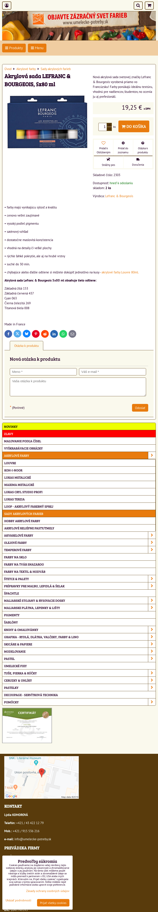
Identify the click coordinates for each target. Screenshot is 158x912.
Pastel (80, 658)
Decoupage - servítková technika (31, 694)
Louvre (10, 463)
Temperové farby (80, 549)
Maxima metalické (19, 484)
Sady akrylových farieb (23, 513)
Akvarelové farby (80, 535)
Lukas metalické (17, 477)
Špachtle (11, 593)
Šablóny (11, 622)
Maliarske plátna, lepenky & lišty (80, 607)
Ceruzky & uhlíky (80, 680)
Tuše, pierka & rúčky (80, 672)
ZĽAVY (8, 433)
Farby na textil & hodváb (24, 571)
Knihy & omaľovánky (80, 629)
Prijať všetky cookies (53, 903)
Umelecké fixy (15, 666)
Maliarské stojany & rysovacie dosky (80, 600)
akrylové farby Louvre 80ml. (120, 272)
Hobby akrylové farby (22, 520)
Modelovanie (80, 651)
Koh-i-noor (13, 470)
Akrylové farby (80, 455)
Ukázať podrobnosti (18, 900)
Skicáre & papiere (80, 644)
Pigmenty (12, 615)
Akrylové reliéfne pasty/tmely (29, 528)
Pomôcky (80, 701)
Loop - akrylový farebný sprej (28, 506)
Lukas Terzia (14, 499)
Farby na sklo (15, 557)
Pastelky (80, 687)
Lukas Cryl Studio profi (23, 492)
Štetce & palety (80, 578)
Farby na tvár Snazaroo (24, 564)
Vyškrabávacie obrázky (23, 448)
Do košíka (134, 126)
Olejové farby (80, 542)
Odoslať (140, 408)
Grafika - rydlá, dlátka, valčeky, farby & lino (80, 636)
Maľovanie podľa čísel (22, 441)
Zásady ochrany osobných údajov (47, 891)
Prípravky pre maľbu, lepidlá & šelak (80, 585)
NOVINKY (11, 426)
